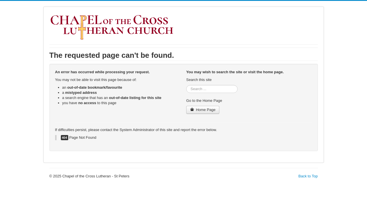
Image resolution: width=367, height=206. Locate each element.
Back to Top (308, 176)
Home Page (203, 110)
